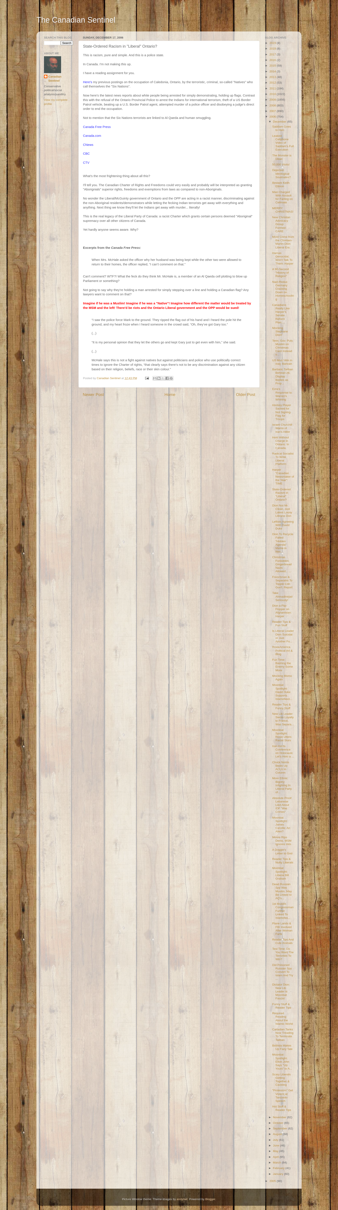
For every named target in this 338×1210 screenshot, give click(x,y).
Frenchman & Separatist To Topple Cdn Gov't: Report (282, 582)
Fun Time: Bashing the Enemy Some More (282, 665)
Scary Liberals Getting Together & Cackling (281, 1080)
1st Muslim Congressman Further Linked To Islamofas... (283, 910)
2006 (273, 116)
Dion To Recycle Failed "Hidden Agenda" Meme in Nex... (282, 543)
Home (169, 394)
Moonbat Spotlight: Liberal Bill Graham (280, 873)
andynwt (182, 1199)
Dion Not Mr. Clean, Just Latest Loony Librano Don (282, 511)
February (279, 1168)
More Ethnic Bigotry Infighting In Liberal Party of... (282, 785)
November (280, 1117)
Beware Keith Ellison (280, 184)
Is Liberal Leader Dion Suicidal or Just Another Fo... (283, 636)
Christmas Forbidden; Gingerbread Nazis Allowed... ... (282, 564)
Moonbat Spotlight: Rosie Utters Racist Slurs (281, 735)
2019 (273, 48)
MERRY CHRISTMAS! (282, 210)
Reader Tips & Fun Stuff (281, 623)
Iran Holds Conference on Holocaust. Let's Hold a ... (283, 751)
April (276, 1157)
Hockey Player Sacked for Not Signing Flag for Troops (281, 412)
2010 (273, 94)
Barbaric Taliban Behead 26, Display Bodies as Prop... (282, 376)
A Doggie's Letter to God (282, 851)
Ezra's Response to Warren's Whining (282, 394)
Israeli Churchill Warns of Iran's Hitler (282, 428)
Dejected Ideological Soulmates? (281, 173)
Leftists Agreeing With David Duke (283, 525)
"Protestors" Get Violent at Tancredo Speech (282, 1096)
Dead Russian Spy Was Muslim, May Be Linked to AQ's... (282, 891)
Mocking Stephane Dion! (280, 331)
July (276, 1139)
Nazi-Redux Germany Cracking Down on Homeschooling (283, 290)
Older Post (245, 394)
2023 (273, 43)
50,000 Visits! (281, 164)
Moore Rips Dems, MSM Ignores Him (281, 841)
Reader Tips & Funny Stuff (281, 706)
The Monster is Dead (281, 157)
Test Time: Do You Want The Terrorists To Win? (283, 954)
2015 (273, 65)
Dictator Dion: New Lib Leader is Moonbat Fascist (281, 991)
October (278, 1122)
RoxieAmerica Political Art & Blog (282, 650)
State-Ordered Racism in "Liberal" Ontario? (281, 494)
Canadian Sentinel (54, 78)
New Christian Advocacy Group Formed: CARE (281, 224)
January (278, 1174)
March (277, 1162)
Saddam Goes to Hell (281, 128)
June (276, 1145)
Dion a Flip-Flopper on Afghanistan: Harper (282, 611)
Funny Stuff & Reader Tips (281, 1006)
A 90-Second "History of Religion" (280, 273)
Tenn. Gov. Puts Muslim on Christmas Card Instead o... (282, 347)
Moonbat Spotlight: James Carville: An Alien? (281, 824)
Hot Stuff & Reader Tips (281, 1108)
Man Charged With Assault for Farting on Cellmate (282, 197)
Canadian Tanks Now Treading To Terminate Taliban (282, 1035)
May (276, 1151)
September (280, 1128)
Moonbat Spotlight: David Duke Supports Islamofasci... (282, 692)
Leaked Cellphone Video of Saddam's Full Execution (283, 142)
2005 (273, 1181)
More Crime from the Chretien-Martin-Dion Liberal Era (283, 242)
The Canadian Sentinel (75, 20)
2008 (273, 105)
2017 (273, 54)
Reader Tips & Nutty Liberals (282, 860)
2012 (273, 82)
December (280, 121)
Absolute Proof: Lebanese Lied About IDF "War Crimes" (282, 805)
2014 (273, 71)
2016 (273, 60)
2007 (273, 111)
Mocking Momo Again (282, 677)
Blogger (210, 1199)
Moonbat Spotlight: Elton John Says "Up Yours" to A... (282, 1061)
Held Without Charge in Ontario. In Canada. (280, 443)
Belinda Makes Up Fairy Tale (282, 1047)
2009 (273, 99)
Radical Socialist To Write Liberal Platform (283, 459)
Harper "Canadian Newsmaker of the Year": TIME (283, 476)
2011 (273, 88)
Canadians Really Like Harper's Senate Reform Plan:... (281, 313)
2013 (273, 77)
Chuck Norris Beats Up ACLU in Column (280, 767)
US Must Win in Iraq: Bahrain (282, 362)
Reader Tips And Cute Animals (283, 941)
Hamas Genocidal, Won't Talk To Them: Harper (282, 258)
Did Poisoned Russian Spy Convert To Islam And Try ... (282, 972)
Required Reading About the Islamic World (282, 1018)
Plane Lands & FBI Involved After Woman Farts (282, 929)
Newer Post (93, 394)
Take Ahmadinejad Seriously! (282, 596)
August (278, 1134)
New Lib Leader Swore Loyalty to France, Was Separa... (283, 719)
